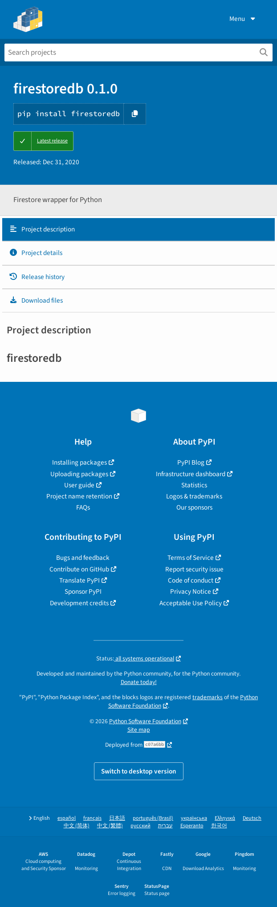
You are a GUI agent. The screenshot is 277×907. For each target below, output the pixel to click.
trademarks (207, 697)
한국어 (219, 826)
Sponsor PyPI (83, 591)
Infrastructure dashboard (190, 474)
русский (140, 826)
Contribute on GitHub (79, 569)
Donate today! (139, 682)
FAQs (83, 507)
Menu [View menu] (243, 19)
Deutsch (252, 818)
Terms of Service (190, 558)
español (66, 818)
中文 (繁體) (110, 826)
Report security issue (194, 569)
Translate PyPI (79, 580)
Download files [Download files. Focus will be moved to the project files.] (36, 300)
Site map (138, 729)
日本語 (117, 818)
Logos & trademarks (194, 496)
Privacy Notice (190, 591)
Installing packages (79, 462)
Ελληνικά (225, 818)
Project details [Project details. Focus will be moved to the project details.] (35, 253)
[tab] (138, 229)
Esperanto (192, 826)
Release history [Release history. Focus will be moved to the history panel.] (37, 277)
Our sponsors (194, 507)
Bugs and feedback (83, 558)
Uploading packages (79, 474)
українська (194, 818)
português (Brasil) (153, 818)
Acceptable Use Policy (190, 603)
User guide (79, 485)
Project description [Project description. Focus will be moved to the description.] (42, 229)
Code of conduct (190, 580)
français (92, 818)
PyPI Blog (190, 462)
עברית (165, 826)
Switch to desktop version (138, 771)
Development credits (79, 603)
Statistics (194, 485)
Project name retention (79, 496)
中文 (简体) (77, 826)
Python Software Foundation (145, 721)
